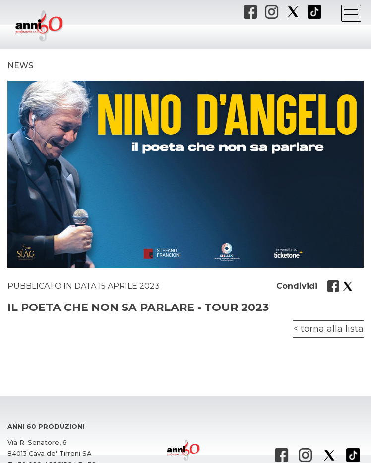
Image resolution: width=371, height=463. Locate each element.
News (20, 65)
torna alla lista (332, 328)
